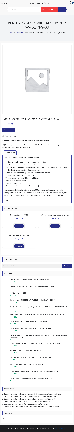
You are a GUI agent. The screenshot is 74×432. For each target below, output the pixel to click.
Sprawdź (11, 130)
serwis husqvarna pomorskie (20, 147)
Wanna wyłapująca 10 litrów (19, 235)
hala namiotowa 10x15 (32, 145)
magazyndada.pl (38, 2)
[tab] (10, 152)
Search (67, 266)
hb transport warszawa (48, 145)
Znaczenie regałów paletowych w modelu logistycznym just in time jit (29, 399)
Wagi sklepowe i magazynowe (38, 140)
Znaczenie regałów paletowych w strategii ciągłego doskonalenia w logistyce (32, 394)
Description (10, 153)
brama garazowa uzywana (15, 145)
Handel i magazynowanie (19, 140)
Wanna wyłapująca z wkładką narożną (55, 215)
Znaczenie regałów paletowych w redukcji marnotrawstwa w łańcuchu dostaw (32, 396)
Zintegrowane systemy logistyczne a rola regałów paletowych (27, 401)
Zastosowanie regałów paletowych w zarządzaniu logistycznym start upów (31, 406)
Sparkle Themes (60, 428)
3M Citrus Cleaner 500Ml (19, 215)
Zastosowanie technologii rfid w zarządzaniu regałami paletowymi (28, 404)
